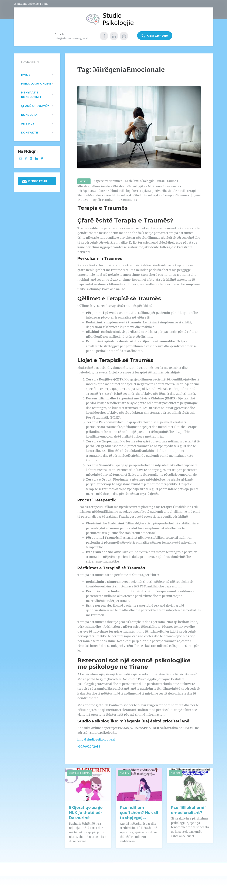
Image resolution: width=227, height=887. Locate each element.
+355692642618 (155, 36)
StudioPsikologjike (147, 195)
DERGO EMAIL (35, 181)
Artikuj (83, 180)
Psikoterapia (188, 190)
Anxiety (124, 772)
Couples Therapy (79, 772)
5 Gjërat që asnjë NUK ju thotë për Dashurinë (86, 812)
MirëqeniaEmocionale (163, 186)
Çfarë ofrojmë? (35, 105)
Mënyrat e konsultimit (31, 94)
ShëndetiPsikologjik (118, 195)
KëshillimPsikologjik (139, 180)
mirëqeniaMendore (91, 190)
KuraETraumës (167, 180)
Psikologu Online (36, 83)
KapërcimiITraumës (107, 180)
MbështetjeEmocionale (93, 186)
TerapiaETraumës (176, 195)
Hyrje (25, 74)
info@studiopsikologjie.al (96, 739)
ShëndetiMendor (89, 195)
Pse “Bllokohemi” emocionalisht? (188, 809)
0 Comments (128, 199)
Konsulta (29, 114)
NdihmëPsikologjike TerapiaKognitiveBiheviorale (142, 190)
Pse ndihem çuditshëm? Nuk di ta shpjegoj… (139, 812)
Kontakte (29, 131)
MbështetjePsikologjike (128, 186)
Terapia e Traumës (102, 207)
